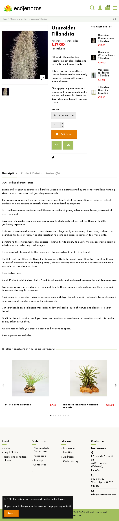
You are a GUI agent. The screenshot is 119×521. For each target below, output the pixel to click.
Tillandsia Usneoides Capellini (103, 90)
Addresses (68, 457)
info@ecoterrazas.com (103, 495)
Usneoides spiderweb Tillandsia (103, 73)
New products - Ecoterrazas (42, 450)
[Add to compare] (68, 145)
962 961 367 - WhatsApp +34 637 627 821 (102, 482)
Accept (11, 513)
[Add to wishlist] (56, 145)
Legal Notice (11, 452)
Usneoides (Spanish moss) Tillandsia (106, 38)
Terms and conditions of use (16, 459)
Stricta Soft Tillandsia (18, 405)
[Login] (100, 8)
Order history (70, 461)
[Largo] (63, 115)
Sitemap (38, 460)
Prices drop (39, 456)
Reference (57, 41)
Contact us (39, 465)
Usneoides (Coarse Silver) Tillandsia (106, 55)
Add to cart (64, 134)
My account (69, 448)
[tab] (52, 174)
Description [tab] (9, 173)
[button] (50, 415)
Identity (67, 452)
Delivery (8, 448)
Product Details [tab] (31, 173)
